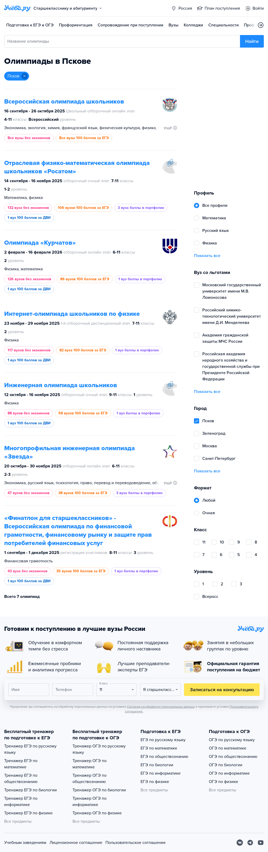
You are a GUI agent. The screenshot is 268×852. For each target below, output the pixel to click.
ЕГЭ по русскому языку (163, 739)
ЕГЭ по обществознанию (164, 756)
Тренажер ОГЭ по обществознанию (89, 778)
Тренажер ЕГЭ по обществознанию (20, 778)
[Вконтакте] (240, 842)
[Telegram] (250, 842)
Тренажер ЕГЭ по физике (28, 813)
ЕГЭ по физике (155, 781)
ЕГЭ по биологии (157, 765)
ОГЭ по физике (223, 781)
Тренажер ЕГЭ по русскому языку (30, 749)
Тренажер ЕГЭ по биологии (30, 790)
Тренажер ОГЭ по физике (97, 813)
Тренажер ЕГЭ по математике (20, 764)
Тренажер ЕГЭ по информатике (20, 801)
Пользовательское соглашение (135, 842)
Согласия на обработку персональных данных (161, 706)
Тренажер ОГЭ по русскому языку (99, 749)
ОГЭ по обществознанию (233, 756)
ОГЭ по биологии (225, 765)
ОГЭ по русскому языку (232, 739)
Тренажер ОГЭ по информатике (89, 801)
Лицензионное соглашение (75, 842)
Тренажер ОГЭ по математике (89, 764)
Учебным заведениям (25, 842)
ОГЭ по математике (227, 748)
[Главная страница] (17, 8)
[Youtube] (261, 842)
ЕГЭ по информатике (161, 773)
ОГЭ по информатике (229, 773)
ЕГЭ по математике (159, 748)
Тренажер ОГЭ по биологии (99, 790)
